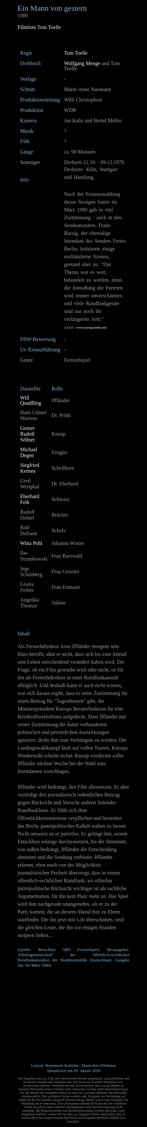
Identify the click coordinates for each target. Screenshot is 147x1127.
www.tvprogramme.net (91, 327)
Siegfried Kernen (29, 468)
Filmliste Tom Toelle (39, 27)
